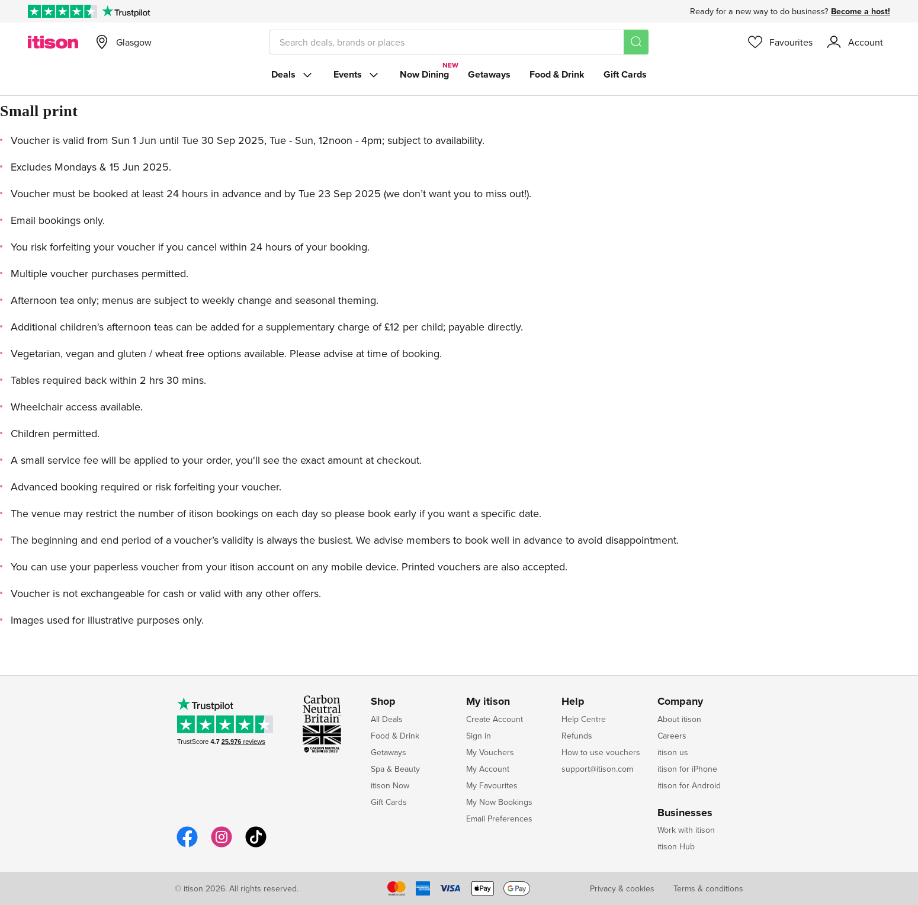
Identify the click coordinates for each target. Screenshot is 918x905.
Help (573, 702)
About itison (679, 719)
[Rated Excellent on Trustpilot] (62, 11)
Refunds (576, 736)
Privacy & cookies (622, 888)
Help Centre (583, 719)
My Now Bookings (499, 802)
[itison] (53, 42)
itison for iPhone (687, 769)
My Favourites (492, 785)
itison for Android (689, 785)
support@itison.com (597, 769)
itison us (672, 752)
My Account (487, 769)
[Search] (636, 42)
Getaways (489, 74)
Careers (671, 736)
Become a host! (860, 11)
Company (680, 702)
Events (357, 75)
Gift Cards (625, 74)
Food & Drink (557, 74)
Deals (292, 75)
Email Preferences (499, 818)
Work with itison (686, 830)
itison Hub (676, 846)
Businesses (684, 813)
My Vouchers (490, 752)
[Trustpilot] (126, 11)
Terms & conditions (708, 888)
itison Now (390, 785)
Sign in (478, 736)
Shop (383, 702)
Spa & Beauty (395, 769)
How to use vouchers (600, 752)
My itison (488, 702)
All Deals (387, 719)
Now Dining (424, 74)
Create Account (494, 719)
